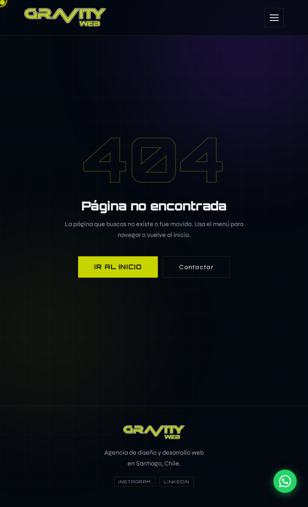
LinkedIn (177, 481)
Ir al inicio (118, 267)
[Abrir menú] (274, 17)
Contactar (196, 267)
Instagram (134, 481)
